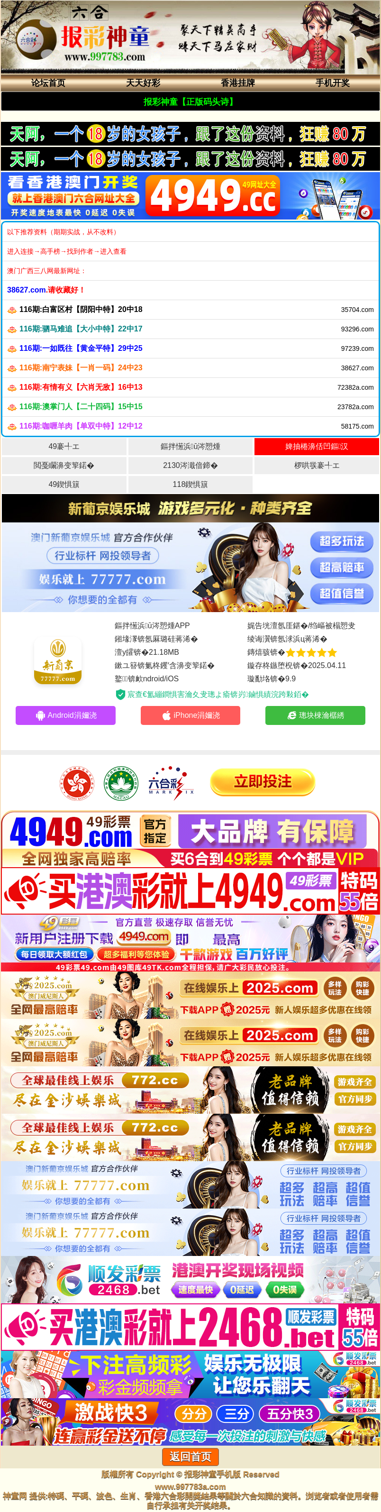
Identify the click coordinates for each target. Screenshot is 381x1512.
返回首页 (190, 1457)
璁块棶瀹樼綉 (315, 715)
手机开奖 (333, 83)
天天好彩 (143, 83)
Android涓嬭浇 (66, 715)
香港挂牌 (238, 83)
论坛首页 (48, 83)
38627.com (26, 290)
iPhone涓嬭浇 (190, 715)
